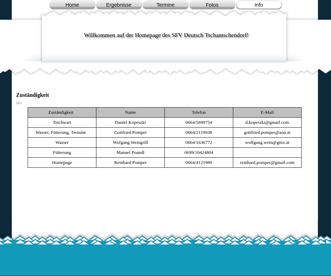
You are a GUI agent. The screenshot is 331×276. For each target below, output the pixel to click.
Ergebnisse (118, 5)
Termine (165, 5)
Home (72, 5)
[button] (267, 122)
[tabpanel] (165, 137)
